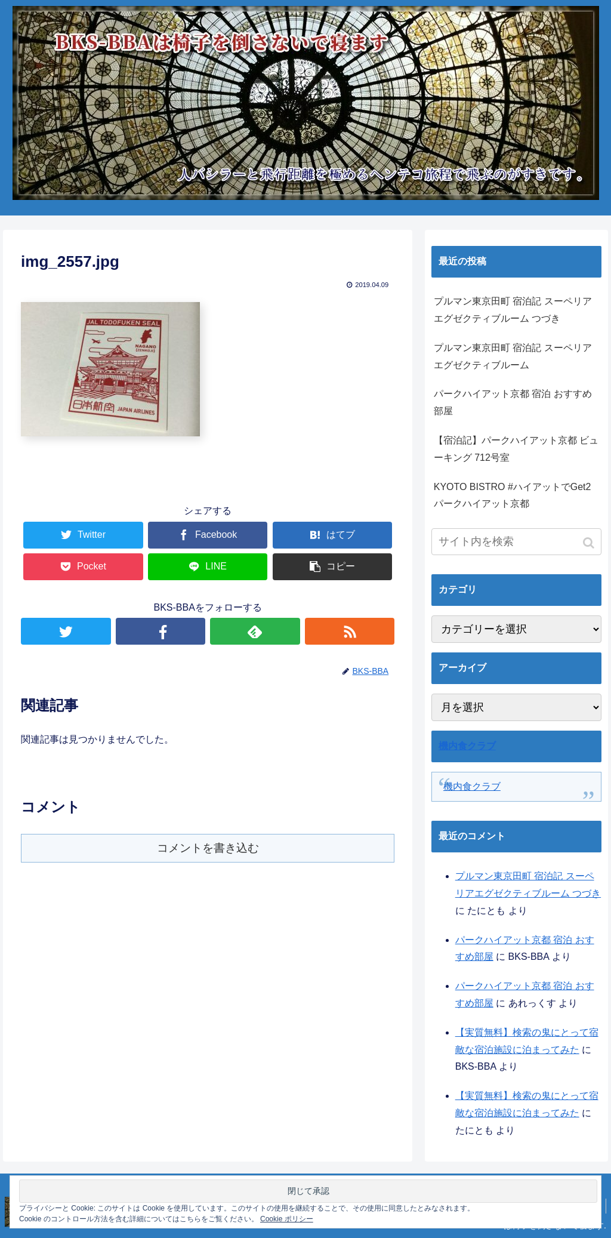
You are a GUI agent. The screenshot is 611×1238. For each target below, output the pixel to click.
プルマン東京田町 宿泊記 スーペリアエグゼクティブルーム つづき (513, 310)
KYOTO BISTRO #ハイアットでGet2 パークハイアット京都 (512, 495)
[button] (589, 543)
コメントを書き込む (208, 848)
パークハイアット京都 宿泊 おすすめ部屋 (513, 402)
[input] (516, 541)
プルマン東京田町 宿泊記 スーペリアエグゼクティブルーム (513, 356)
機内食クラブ (467, 746)
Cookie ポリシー (286, 1219)
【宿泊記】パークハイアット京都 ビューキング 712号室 (516, 449)
